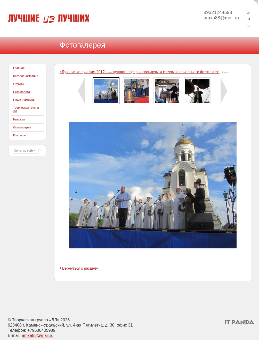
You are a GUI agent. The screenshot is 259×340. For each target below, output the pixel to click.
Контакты (19, 135)
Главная (19, 67)
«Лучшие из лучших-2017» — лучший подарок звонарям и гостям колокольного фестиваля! (140, 72)
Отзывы (18, 83)
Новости (19, 119)
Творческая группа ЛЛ (26, 109)
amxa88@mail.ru (37, 335)
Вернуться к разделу (80, 268)
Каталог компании (25, 75)
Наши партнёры (24, 99)
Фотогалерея (22, 127)
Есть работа (21, 91)
